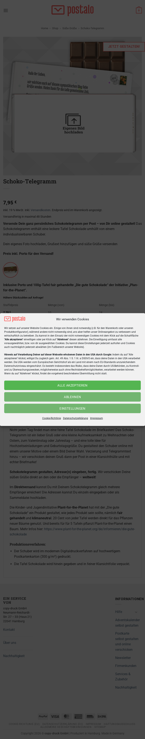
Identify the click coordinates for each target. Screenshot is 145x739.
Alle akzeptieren (72, 385)
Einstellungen (72, 408)
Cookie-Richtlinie (51, 418)
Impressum (96, 418)
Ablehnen (72, 397)
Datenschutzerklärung (75, 418)
